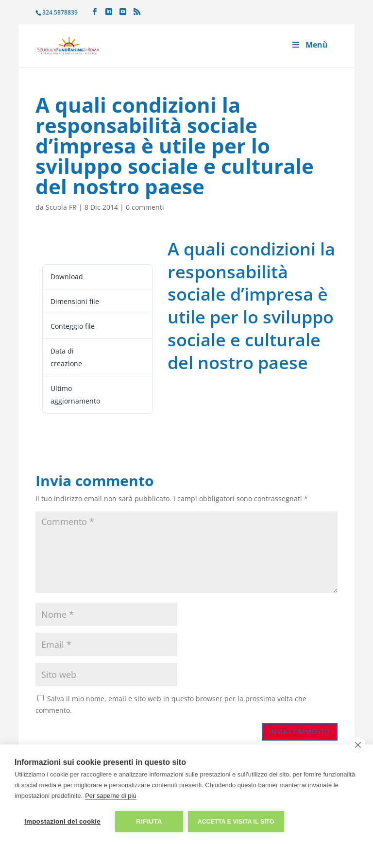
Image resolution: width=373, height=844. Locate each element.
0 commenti (145, 207)
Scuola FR (61, 207)
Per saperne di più (110, 795)
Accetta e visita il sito (236, 821)
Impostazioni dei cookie (62, 821)
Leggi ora (58, 247)
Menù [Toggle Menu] (309, 44)
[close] (358, 744)
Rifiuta (149, 821)
